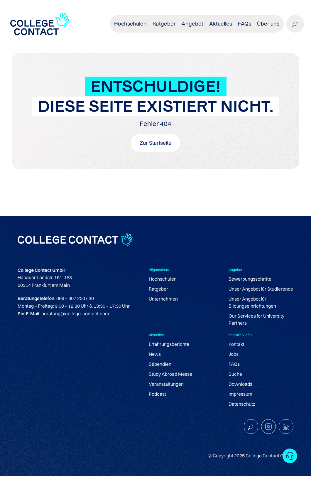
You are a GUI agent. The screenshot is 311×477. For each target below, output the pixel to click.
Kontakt (236, 345)
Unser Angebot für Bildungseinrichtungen (252, 302)
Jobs (234, 355)
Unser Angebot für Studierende (261, 289)
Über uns (268, 26)
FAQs (246, 26)
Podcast (157, 394)
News (155, 355)
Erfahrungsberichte (169, 345)
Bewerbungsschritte (250, 279)
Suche (235, 374)
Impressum (240, 394)
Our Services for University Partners (256, 319)
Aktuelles (223, 26)
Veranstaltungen (166, 384)
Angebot (197, 26)
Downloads (240, 384)
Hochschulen (138, 26)
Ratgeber (170, 26)
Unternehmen (163, 299)
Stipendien (160, 365)
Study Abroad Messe (170, 374)
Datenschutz (242, 404)
